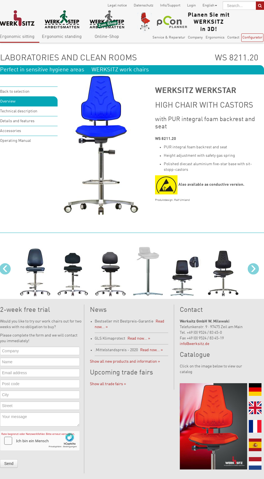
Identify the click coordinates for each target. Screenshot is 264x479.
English (209, 5)
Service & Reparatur (169, 37)
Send (8, 463)
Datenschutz (143, 5)
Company (195, 37)
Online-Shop (107, 37)
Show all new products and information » (125, 362)
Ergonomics (215, 37)
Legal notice (117, 5)
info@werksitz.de (194, 344)
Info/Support (170, 5)
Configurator (252, 37)
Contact (233, 37)
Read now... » (139, 338)
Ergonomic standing (62, 37)
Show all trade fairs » (108, 384)
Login (191, 5)
